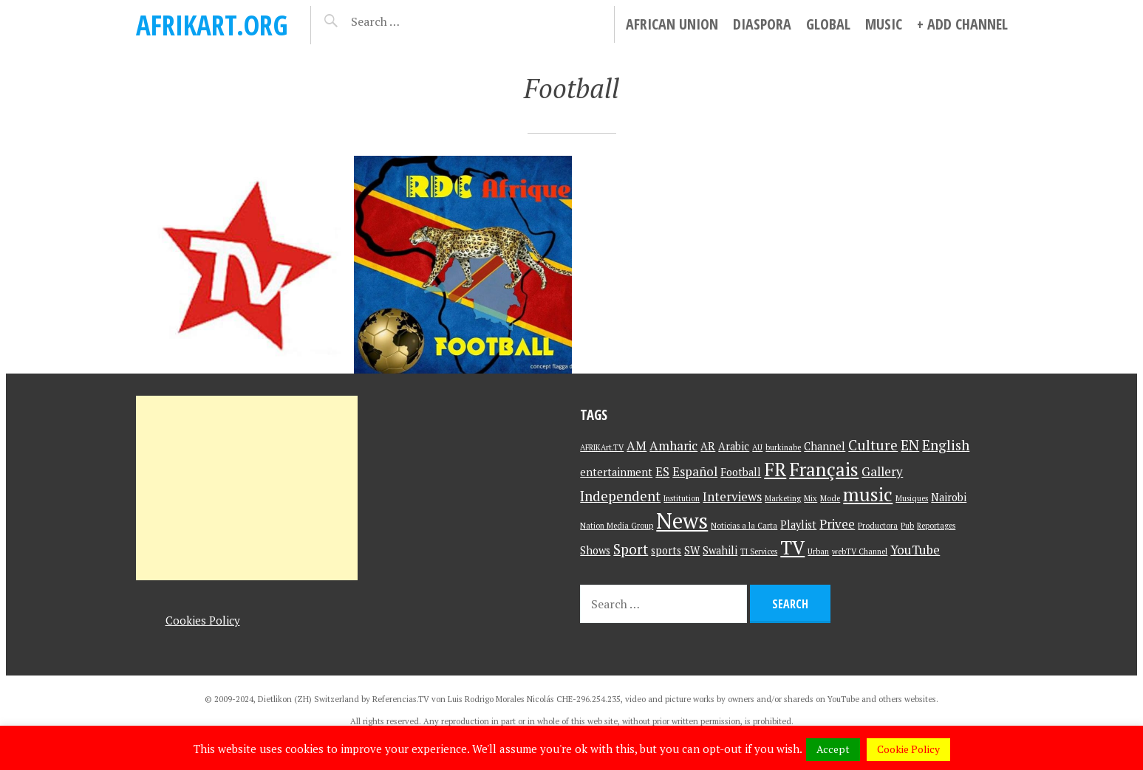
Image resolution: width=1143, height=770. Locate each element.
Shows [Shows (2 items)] (595, 550)
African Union (672, 24)
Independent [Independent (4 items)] (620, 496)
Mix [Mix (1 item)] (810, 498)
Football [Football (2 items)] (740, 472)
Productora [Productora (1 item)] (878, 525)
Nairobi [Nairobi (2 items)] (948, 497)
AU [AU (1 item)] (757, 447)
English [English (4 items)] (945, 445)
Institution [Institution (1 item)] (681, 498)
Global (828, 24)
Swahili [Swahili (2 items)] (720, 550)
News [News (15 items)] (682, 520)
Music (883, 24)
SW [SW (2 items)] (692, 550)
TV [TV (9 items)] (792, 547)
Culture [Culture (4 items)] (873, 445)
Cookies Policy (203, 620)
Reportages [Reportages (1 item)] (936, 525)
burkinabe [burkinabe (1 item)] (783, 447)
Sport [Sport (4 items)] (630, 549)
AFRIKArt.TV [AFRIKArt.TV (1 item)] (602, 447)
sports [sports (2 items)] (666, 550)
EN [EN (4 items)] (910, 445)
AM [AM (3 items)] (636, 445)
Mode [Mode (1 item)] (830, 498)
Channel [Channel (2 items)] (824, 446)
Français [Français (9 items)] (824, 469)
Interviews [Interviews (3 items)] (732, 496)
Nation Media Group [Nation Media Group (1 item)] (616, 525)
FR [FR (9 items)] (775, 469)
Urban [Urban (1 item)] (818, 551)
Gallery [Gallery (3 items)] (882, 471)
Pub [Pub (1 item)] (907, 525)
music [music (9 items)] (868, 494)
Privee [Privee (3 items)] (837, 523)
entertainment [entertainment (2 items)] (616, 472)
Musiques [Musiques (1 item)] (911, 498)
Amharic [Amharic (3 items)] (673, 445)
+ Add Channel (962, 24)
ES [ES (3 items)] (662, 471)
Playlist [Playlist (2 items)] (798, 525)
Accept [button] (833, 749)
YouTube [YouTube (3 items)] (915, 549)
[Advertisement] (247, 488)
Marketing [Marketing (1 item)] (783, 498)
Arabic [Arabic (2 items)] (733, 446)
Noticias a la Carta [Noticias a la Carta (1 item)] (744, 525)
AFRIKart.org (212, 25)
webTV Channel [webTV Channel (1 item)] (859, 551)
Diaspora (762, 24)
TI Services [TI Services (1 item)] (758, 551)
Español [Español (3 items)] (694, 471)
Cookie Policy (908, 749)
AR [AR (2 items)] (707, 446)
